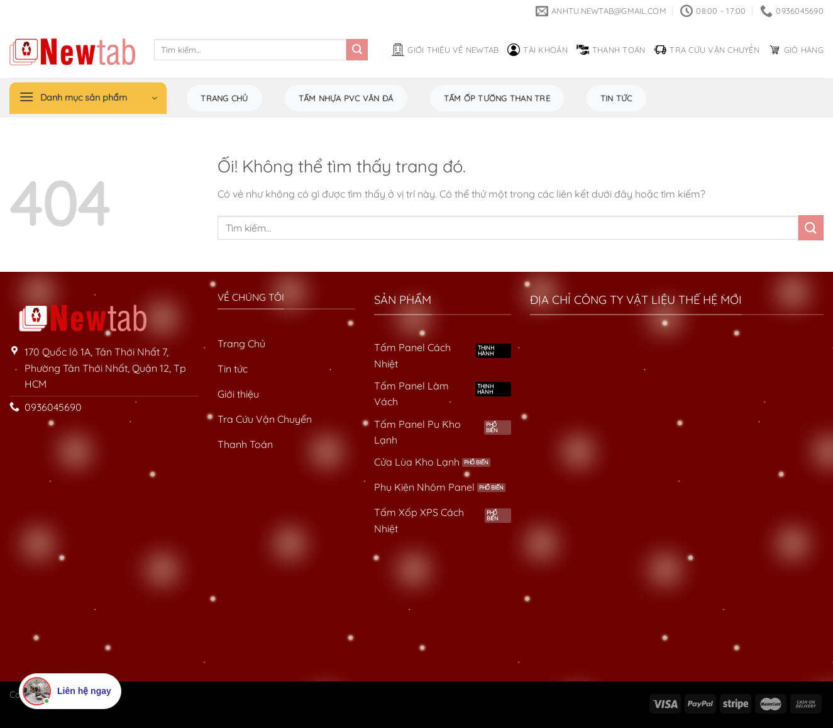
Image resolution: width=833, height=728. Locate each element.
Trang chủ (224, 98)
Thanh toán (611, 49)
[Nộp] (357, 49)
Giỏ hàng (796, 49)
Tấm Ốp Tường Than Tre (497, 98)
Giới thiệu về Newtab (445, 49)
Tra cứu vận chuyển (706, 49)
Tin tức (616, 98)
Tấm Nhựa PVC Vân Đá (346, 98)
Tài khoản (537, 49)
